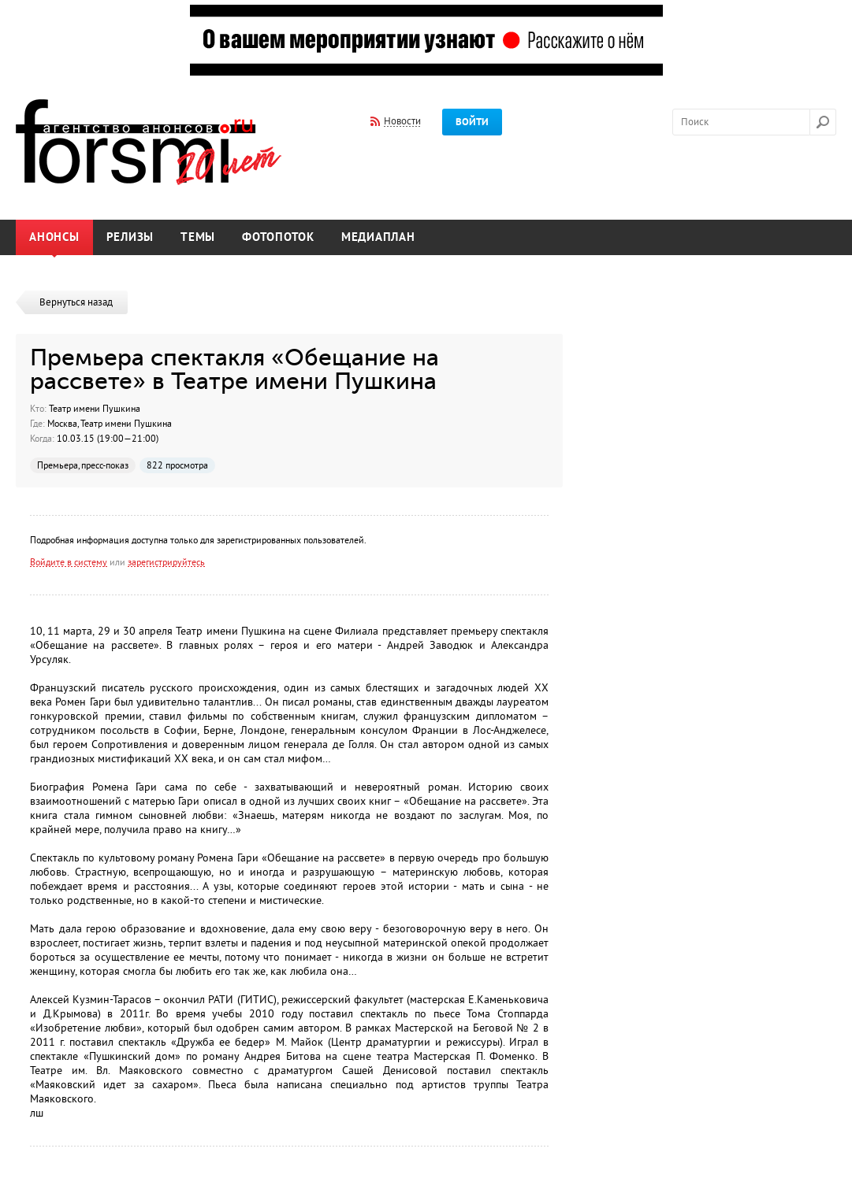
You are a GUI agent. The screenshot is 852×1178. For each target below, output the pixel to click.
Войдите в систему (68, 562)
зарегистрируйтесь (166, 562)
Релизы (130, 237)
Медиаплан (378, 237)
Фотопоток (278, 237)
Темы (197, 237)
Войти (472, 122)
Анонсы (54, 237)
